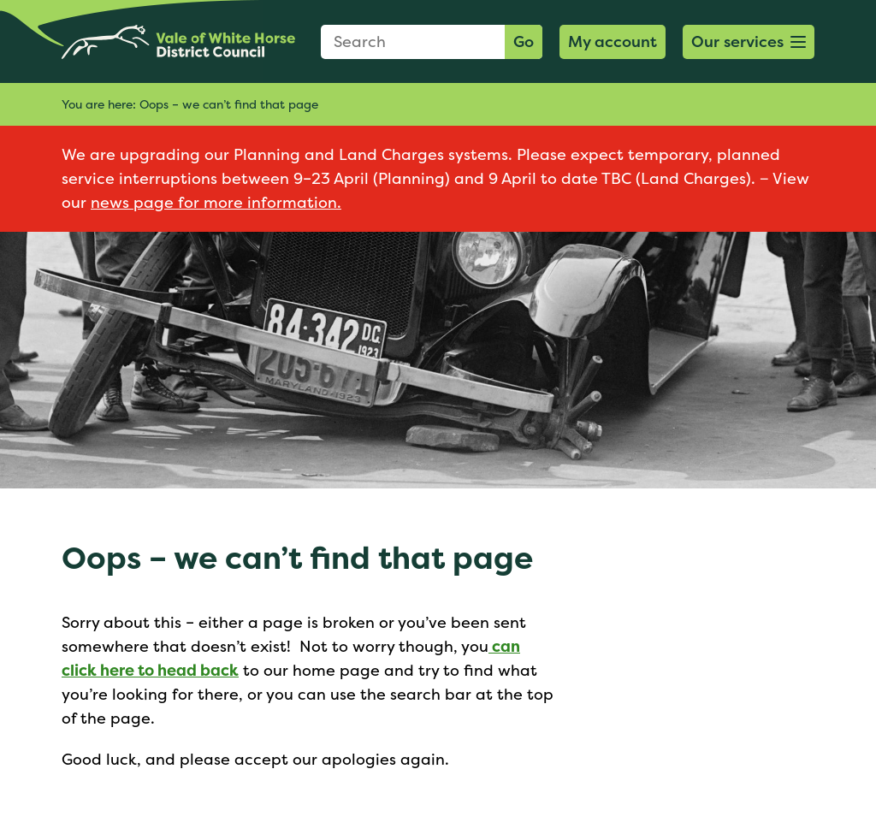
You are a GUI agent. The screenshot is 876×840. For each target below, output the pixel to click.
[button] (748, 42)
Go (523, 41)
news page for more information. (216, 202)
